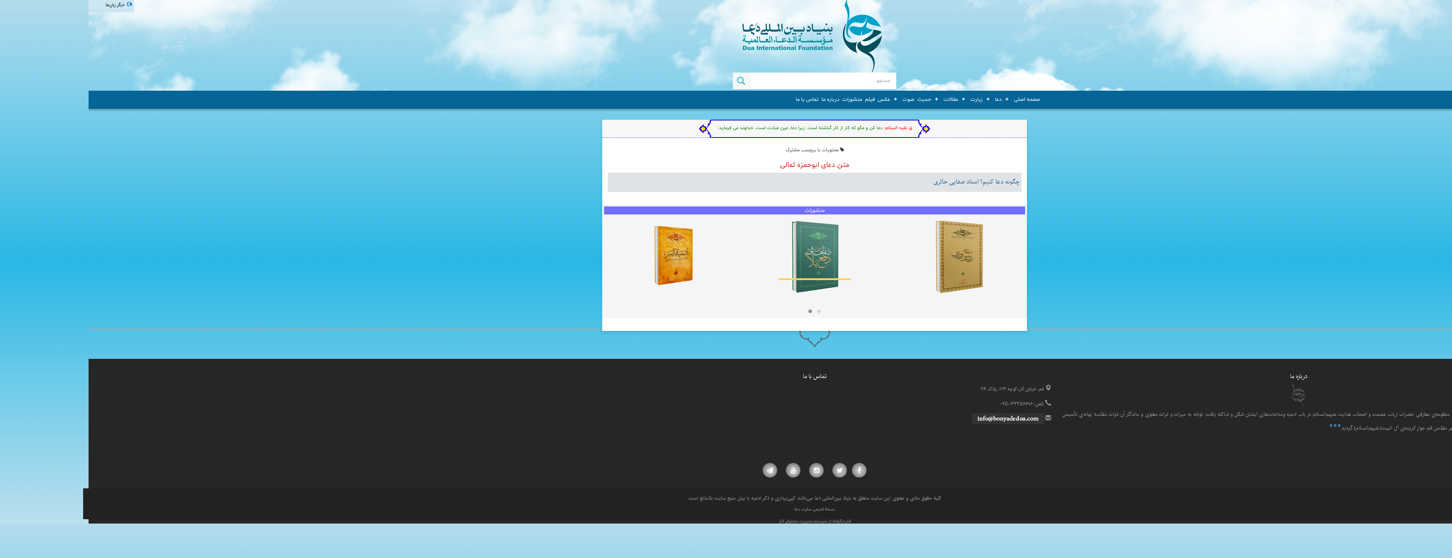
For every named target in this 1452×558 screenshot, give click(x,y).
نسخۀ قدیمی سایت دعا (726, 509)
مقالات (862, 99)
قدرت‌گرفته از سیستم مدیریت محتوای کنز (726, 521)
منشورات (764, 99)
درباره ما (742, 99)
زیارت (888, 99)
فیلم (781, 99)
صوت (820, 99)
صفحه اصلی (938, 99)
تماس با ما (718, 99)
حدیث (836, 99)
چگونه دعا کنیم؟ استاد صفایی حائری (888, 182)
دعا (909, 99)
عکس (795, 99)
